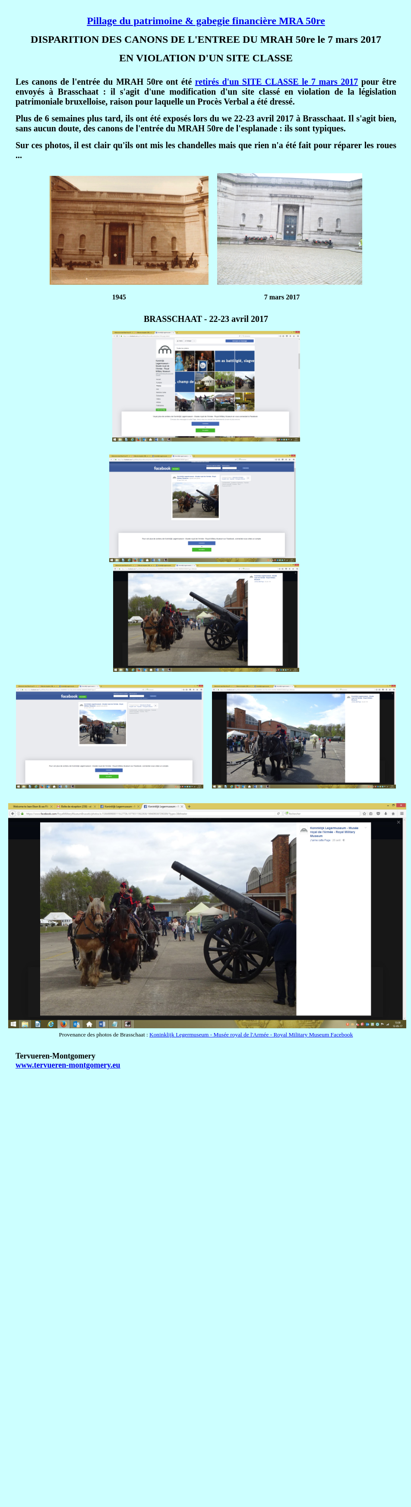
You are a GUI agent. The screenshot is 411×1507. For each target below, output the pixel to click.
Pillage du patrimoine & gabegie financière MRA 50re (206, 20)
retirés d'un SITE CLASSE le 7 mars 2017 (276, 81)
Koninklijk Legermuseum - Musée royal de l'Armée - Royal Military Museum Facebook (251, 1034)
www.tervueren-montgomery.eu (68, 1065)
